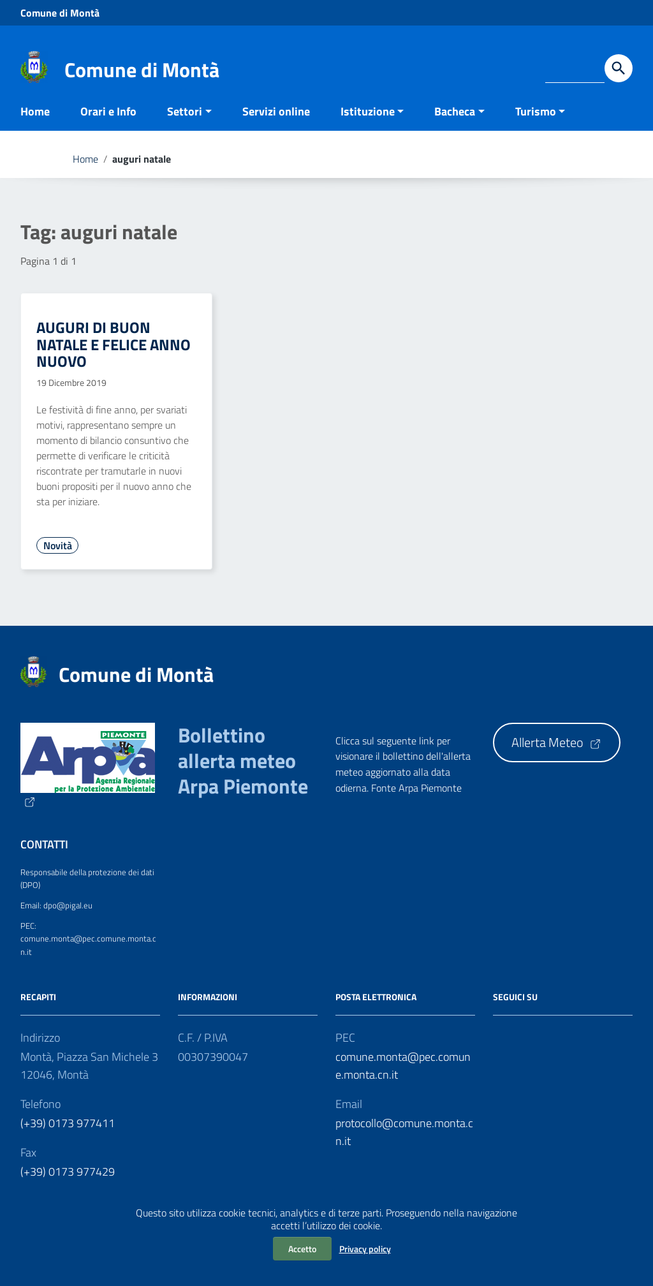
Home (35, 123)
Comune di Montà (141, 69)
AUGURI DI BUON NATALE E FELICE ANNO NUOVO (113, 357)
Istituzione (368, 123)
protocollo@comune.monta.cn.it (404, 1144)
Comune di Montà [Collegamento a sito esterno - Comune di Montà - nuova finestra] (59, 12)
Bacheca (454, 123)
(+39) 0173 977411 (67, 1135)
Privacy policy (365, 1248)
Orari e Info (108, 123)
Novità (57, 557)
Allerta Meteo (556, 755)
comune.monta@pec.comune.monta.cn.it (403, 1077)
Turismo (535, 123)
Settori (184, 123)
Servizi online (276, 123)
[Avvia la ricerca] (619, 68)
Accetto (302, 1248)
